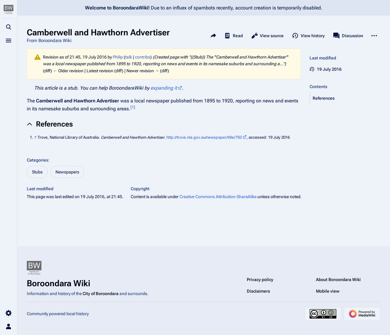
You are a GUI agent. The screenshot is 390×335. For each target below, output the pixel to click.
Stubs (37, 171)
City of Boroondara (101, 293)
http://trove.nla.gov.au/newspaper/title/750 (204, 137)
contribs (142, 57)
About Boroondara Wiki (338, 279)
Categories (37, 160)
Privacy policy (260, 279)
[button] (345, 98)
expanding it (164, 88)
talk (128, 57)
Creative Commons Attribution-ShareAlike (218, 196)
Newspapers (67, 171)
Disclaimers (258, 291)
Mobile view (327, 291)
